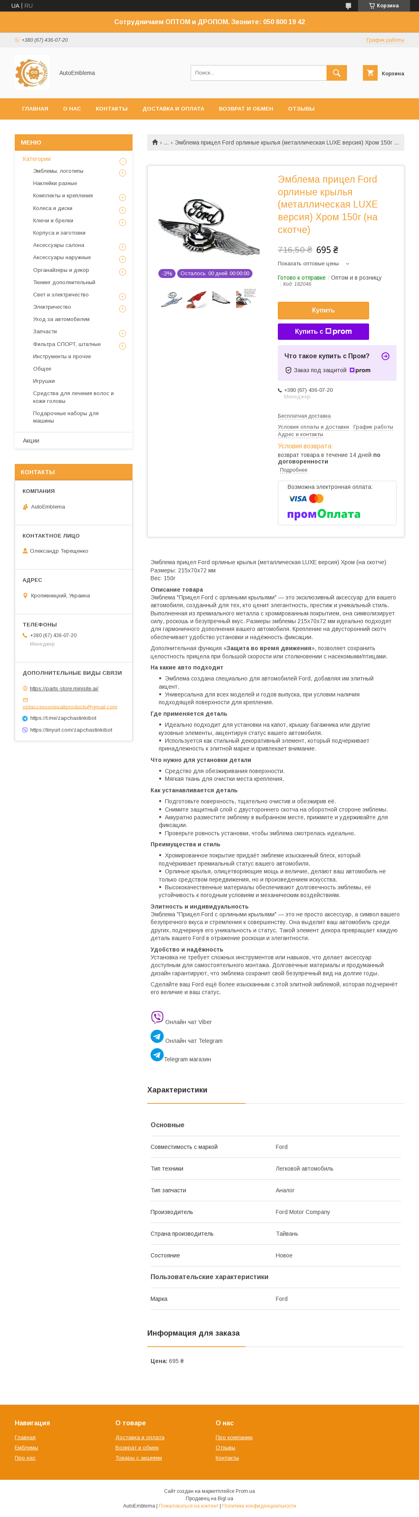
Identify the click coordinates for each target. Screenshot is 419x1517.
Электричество (52, 307)
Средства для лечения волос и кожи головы (73, 397)
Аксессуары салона (58, 245)
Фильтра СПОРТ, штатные (67, 344)
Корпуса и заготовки (59, 233)
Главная (35, 109)
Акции (31, 440)
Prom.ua (245, 1491)
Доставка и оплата (173, 109)
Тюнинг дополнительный (64, 282)
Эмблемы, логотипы (58, 171)
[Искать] (337, 73)
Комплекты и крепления (63, 195)
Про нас (25, 1458)
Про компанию (234, 1437)
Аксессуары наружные (62, 257)
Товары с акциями (138, 1458)
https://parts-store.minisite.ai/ (64, 688)
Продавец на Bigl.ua (209, 1498)
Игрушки (44, 381)
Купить (323, 310)
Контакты (112, 109)
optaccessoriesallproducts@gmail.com (70, 706)
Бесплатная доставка (304, 416)
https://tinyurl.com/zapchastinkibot (71, 730)
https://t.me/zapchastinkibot (63, 718)
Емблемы (26, 1448)
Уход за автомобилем (61, 319)
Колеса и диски (52, 208)
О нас (72, 109)
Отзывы (301, 109)
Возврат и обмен (246, 109)
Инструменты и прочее (62, 356)
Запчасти (45, 331)
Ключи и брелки (53, 220)
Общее (42, 369)
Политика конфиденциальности (259, 1506)
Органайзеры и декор (61, 270)
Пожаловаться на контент (189, 1506)
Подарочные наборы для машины (66, 417)
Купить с (323, 331)
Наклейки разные (55, 183)
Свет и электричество (61, 295)
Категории (37, 159)
